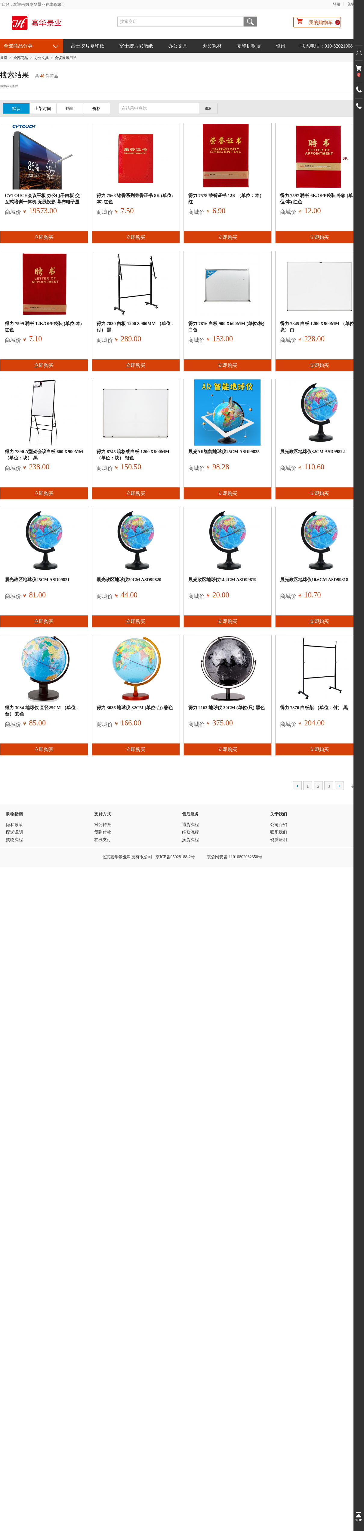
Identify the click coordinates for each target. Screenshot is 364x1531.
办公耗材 (212, 46)
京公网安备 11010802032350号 (234, 857)
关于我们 (278, 814)
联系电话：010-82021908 (327, 46)
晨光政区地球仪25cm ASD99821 (37, 579)
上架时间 (42, 108)
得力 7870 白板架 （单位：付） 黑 (314, 707)
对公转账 (102, 824)
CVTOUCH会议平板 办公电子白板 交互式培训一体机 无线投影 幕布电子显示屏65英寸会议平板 (42, 202)
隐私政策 (14, 824)
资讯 (280, 46)
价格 (96, 108)
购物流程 (14, 840)
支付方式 (102, 814)
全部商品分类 (18, 46)
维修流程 (190, 832)
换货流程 (190, 840)
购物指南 (14, 814)
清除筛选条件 (9, 86)
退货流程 (190, 824)
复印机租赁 (249, 46)
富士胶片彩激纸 (136, 46)
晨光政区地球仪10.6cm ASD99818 (314, 579)
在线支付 (102, 840)
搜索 (250, 22)
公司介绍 (278, 824)
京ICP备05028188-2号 (175, 857)
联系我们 (278, 832)
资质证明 (278, 840)
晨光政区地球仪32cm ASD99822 (312, 451)
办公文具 (177, 46)
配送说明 (14, 832)
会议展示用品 (65, 58)
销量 (70, 108)
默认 (16, 108)
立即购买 (44, 237)
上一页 (297, 785)
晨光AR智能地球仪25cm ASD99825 (224, 451)
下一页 (339, 785)
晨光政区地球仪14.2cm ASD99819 (222, 579)
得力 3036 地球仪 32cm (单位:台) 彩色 (135, 707)
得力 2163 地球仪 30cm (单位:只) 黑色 (226, 707)
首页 (3, 58)
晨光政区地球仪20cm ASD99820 (129, 579)
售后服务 (190, 814)
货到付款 (102, 832)
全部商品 (21, 58)
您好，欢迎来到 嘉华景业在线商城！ (33, 4)
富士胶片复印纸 (87, 46)
